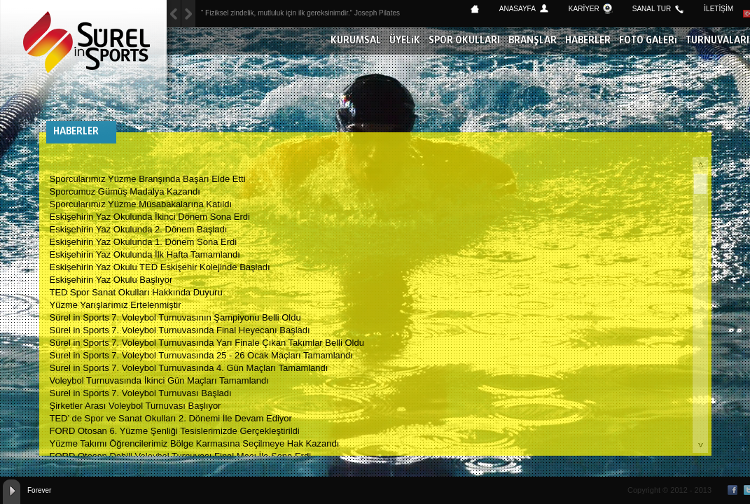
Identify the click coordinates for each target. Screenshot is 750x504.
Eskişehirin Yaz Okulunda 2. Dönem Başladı (139, 229)
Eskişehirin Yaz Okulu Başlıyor (111, 279)
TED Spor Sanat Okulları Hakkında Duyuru (136, 292)
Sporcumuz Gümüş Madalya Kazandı (125, 191)
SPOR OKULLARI (464, 41)
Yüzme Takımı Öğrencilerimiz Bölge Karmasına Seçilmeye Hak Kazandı (195, 443)
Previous (188, 13)
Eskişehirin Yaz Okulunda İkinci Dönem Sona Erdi (150, 216)
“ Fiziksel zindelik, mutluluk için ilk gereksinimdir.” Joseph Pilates (300, 13)
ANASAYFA (517, 9)
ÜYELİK (404, 41)
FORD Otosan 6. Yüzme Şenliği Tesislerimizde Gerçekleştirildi (175, 431)
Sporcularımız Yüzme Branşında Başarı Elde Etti (148, 179)
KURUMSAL (356, 41)
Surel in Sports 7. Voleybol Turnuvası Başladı (141, 393)
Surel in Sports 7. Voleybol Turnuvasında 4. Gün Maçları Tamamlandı (189, 368)
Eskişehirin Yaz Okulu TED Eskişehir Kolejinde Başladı (160, 267)
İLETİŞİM (718, 9)
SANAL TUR (652, 9)
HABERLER (588, 41)
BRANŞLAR (532, 41)
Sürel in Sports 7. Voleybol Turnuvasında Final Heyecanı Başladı (180, 330)
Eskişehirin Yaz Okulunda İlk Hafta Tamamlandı (145, 254)
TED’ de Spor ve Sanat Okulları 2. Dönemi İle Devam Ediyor (171, 418)
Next (174, 13)
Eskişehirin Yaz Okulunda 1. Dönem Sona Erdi (143, 242)
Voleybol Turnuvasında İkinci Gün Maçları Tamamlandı (159, 380)
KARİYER (584, 9)
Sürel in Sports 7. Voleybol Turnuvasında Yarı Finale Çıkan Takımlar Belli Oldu (207, 342)
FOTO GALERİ (648, 41)
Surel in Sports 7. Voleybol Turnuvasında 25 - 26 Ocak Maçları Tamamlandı (201, 355)
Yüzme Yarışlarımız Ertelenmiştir (115, 305)
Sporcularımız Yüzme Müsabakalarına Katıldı (141, 204)
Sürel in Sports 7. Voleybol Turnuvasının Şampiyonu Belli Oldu (175, 317)
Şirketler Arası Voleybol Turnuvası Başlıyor (135, 405)
